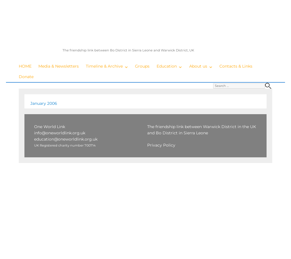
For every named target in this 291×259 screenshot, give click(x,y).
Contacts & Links (235, 66)
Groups (142, 66)
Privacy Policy (161, 145)
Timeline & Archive (104, 66)
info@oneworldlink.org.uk (59, 132)
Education (167, 66)
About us (198, 66)
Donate (26, 76)
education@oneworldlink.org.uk (65, 139)
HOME (25, 66)
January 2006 (43, 103)
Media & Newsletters (58, 66)
